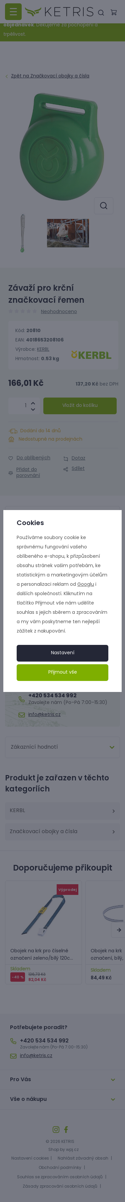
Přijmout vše (62, 672)
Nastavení (62, 653)
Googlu (85, 584)
